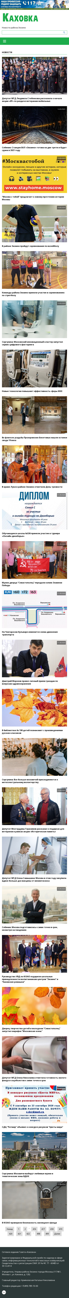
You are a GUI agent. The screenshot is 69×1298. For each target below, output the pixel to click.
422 (28, 1233)
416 (34, 1229)
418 (52, 1229)
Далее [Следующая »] (57, 1233)
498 (38, 1233)
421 (19, 1233)
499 (47, 1233)
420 (10, 1233)
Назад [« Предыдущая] (10, 1229)
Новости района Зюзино (14, 28)
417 (43, 1229)
